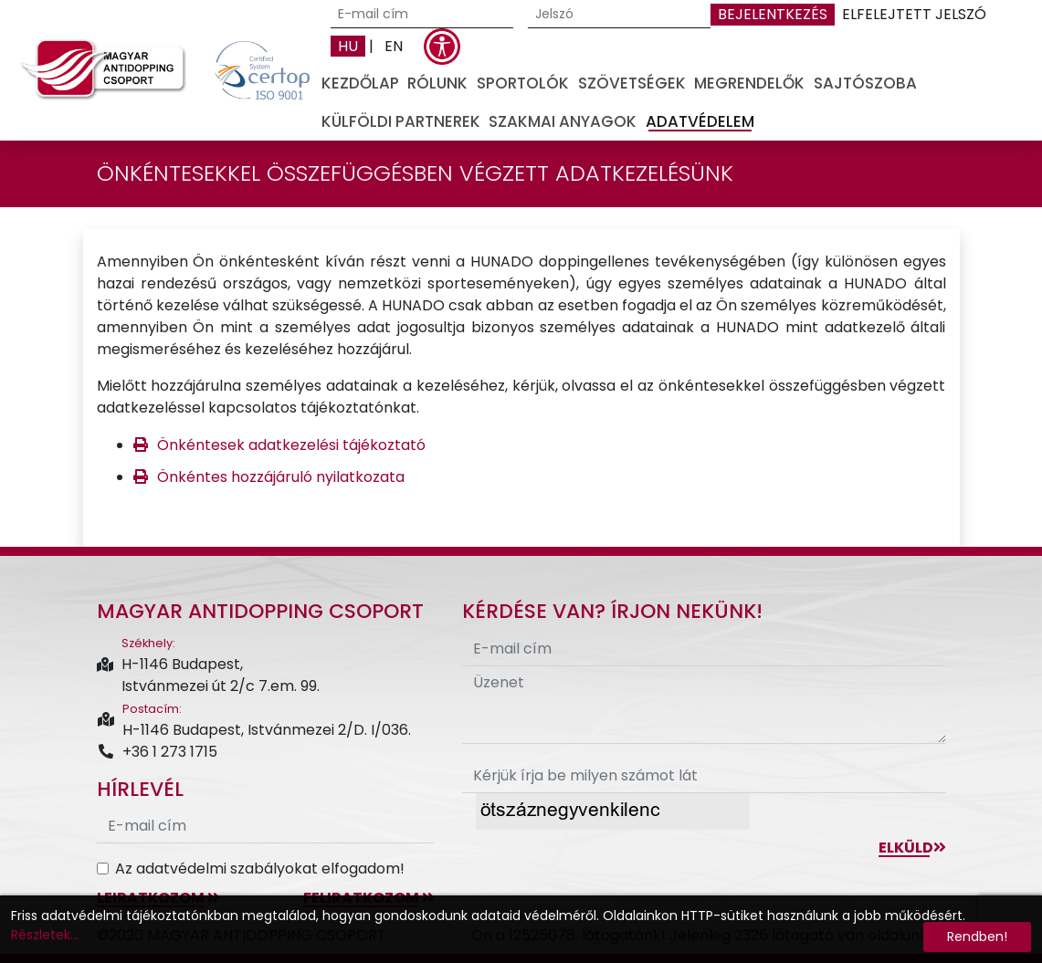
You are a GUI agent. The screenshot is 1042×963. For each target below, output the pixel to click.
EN (393, 46)
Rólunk (437, 83)
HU (348, 46)
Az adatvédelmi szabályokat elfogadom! (260, 868)
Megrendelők (749, 83)
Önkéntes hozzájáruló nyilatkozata (281, 476)
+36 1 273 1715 (157, 751)
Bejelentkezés (772, 14)
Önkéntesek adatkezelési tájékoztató (291, 444)
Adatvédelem (700, 121)
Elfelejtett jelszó (914, 14)
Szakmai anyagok (563, 121)
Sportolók (523, 83)
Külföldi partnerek (400, 121)
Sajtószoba (865, 83)
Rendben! (977, 936)
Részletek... (45, 935)
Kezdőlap (360, 83)
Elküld (912, 847)
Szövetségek (632, 83)
